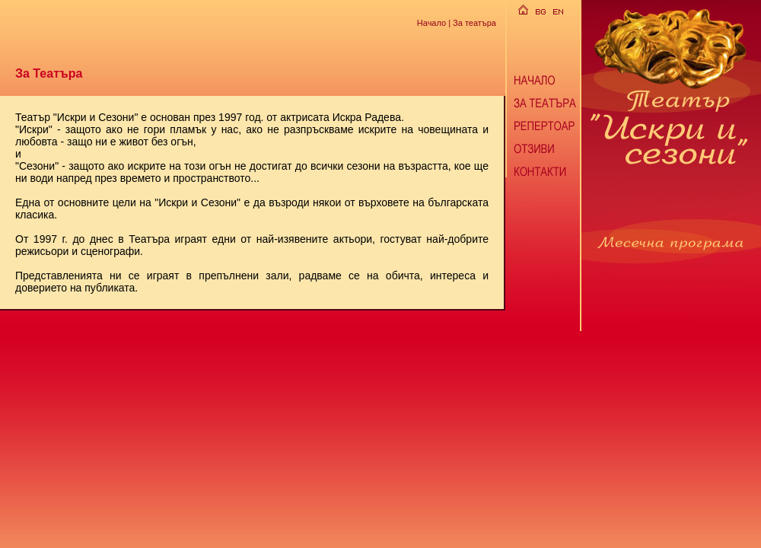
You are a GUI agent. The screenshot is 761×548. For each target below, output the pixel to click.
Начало (431, 22)
